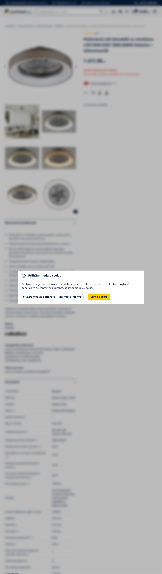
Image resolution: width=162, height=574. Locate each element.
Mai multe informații (71, 296)
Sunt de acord (99, 296)
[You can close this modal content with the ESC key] (81, 287)
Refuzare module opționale (38, 296)
